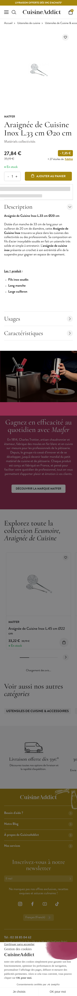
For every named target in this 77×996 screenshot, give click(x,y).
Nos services (38, 845)
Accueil (8, 23)
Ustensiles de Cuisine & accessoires (37, 711)
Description (38, 207)
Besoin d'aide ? (38, 813)
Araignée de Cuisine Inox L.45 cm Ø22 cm (36, 631)
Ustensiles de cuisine (28, 23)
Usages (38, 319)
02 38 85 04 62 (20, 937)
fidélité (69, 159)
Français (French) (38, 917)
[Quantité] (12, 176)
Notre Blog (38, 824)
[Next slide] (66, 657)
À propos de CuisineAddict (38, 834)
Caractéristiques (38, 333)
